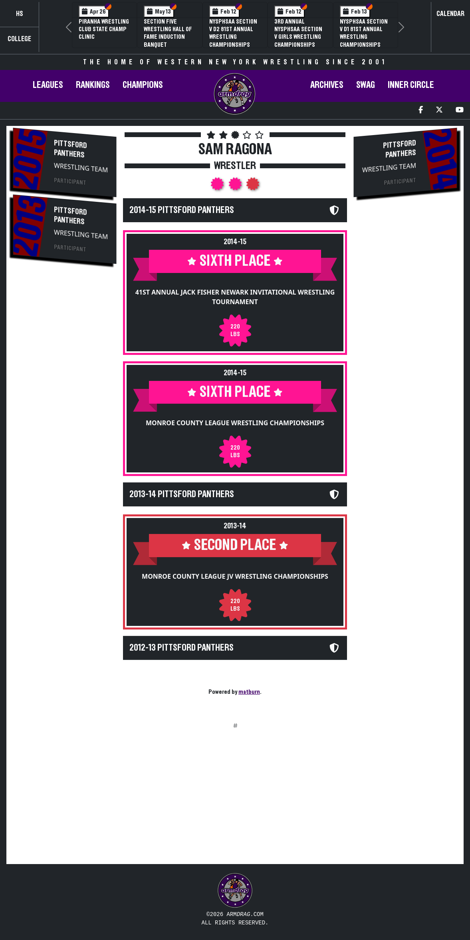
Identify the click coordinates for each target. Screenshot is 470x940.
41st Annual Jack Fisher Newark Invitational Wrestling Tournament (235, 297)
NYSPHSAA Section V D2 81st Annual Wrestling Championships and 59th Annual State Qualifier (233, 40)
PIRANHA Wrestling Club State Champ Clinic (104, 29)
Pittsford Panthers (70, 149)
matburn (249, 692)
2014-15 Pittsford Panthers (181, 210)
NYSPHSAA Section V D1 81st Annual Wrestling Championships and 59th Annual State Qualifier (364, 40)
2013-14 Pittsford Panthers (181, 494)
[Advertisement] (65, 405)
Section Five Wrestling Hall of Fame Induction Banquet (168, 33)
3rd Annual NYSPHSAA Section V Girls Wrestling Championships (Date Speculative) (299, 37)
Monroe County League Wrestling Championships (235, 422)
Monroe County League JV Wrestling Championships (235, 576)
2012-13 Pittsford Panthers (181, 648)
